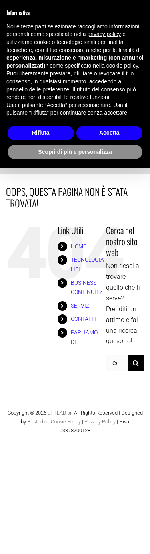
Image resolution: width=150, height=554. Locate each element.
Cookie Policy (66, 422)
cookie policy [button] (122, 65)
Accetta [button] (109, 132)
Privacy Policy (100, 422)
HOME (78, 246)
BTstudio (37, 422)
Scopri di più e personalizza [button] (75, 152)
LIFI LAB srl (60, 413)
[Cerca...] (117, 363)
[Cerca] (136, 363)
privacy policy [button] (104, 34)
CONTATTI (83, 319)
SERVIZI (81, 305)
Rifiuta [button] (41, 132)
